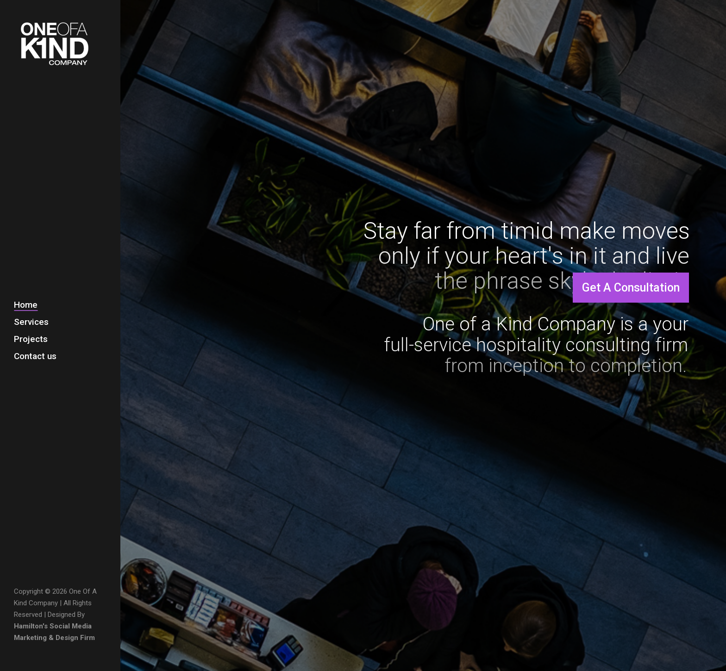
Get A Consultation (631, 287)
